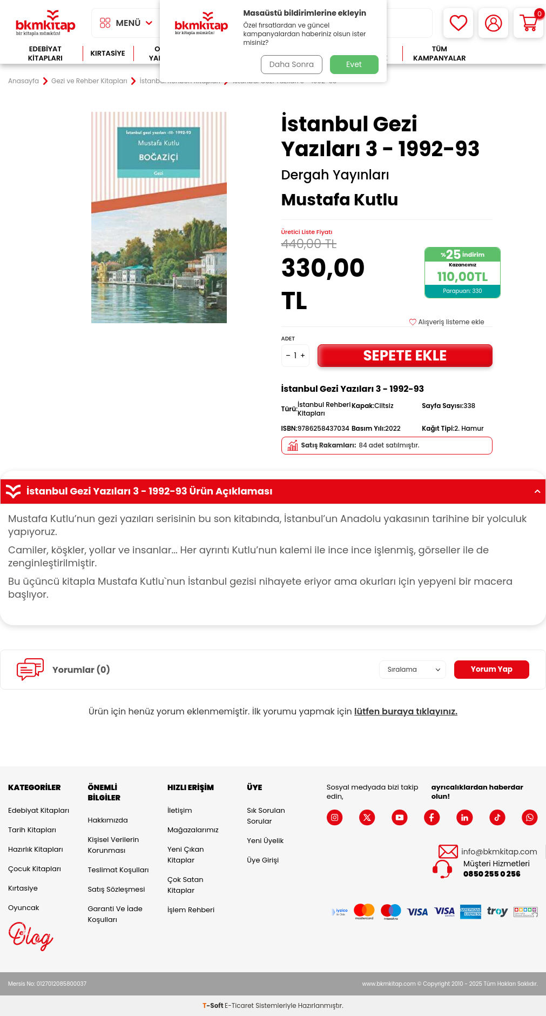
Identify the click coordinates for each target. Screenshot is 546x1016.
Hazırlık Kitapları (35, 849)
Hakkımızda (107, 820)
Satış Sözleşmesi (116, 889)
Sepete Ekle (405, 355)
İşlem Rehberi (190, 910)
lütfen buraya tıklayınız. (405, 711)
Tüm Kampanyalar (439, 53)
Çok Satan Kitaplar (185, 884)
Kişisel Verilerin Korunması (113, 844)
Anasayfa (23, 81)
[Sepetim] (528, 23)
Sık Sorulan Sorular (266, 815)
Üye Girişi (263, 860)
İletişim (179, 810)
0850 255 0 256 (492, 874)
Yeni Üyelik (265, 840)
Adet (288, 338)
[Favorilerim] (458, 23)
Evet (354, 64)
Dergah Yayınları (335, 175)
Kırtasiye (108, 53)
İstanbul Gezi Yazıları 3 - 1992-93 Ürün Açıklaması (273, 491)
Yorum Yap (491, 669)
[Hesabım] (493, 23)
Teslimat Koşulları (118, 870)
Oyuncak (23, 908)
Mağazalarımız (193, 830)
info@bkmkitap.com (499, 852)
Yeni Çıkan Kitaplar (185, 854)
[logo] (45, 23)
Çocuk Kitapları (34, 869)
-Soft (214, 1005)
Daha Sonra (290, 64)
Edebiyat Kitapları (45, 53)
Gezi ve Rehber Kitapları (89, 81)
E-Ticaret (239, 1005)
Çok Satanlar (507, 53)
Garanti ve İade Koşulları (114, 914)
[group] (159, 217)
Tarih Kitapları (32, 830)
